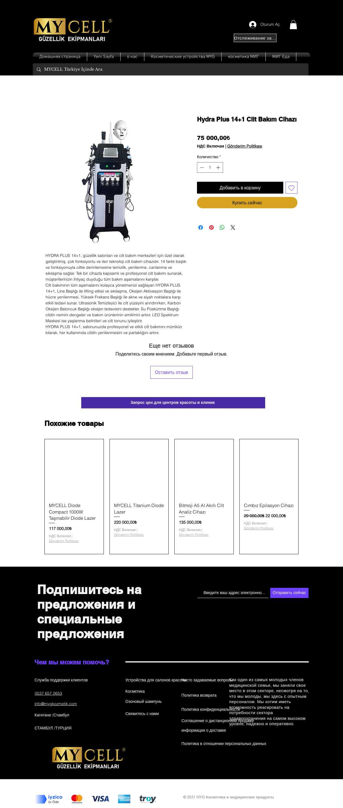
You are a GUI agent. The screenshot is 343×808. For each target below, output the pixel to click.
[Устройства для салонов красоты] (155, 680)
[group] (171, 497)
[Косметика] (145, 691)
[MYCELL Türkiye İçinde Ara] (170, 69)
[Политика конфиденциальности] (210, 709)
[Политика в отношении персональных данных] (223, 744)
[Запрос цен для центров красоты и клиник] (173, 402)
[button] (293, 24)
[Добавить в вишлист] (291, 188)
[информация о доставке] (203, 730)
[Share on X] (233, 227)
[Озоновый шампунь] (145, 702)
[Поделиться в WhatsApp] (222, 227)
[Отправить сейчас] (289, 593)
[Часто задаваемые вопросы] (207, 680)
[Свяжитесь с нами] (145, 714)
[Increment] (218, 167)
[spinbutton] (210, 167)
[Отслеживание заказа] (255, 38)
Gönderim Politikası (244, 146)
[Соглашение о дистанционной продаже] (217, 721)
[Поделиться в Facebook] (200, 227)
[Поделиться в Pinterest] (211, 227)
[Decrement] (201, 167)
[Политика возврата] (201, 695)
